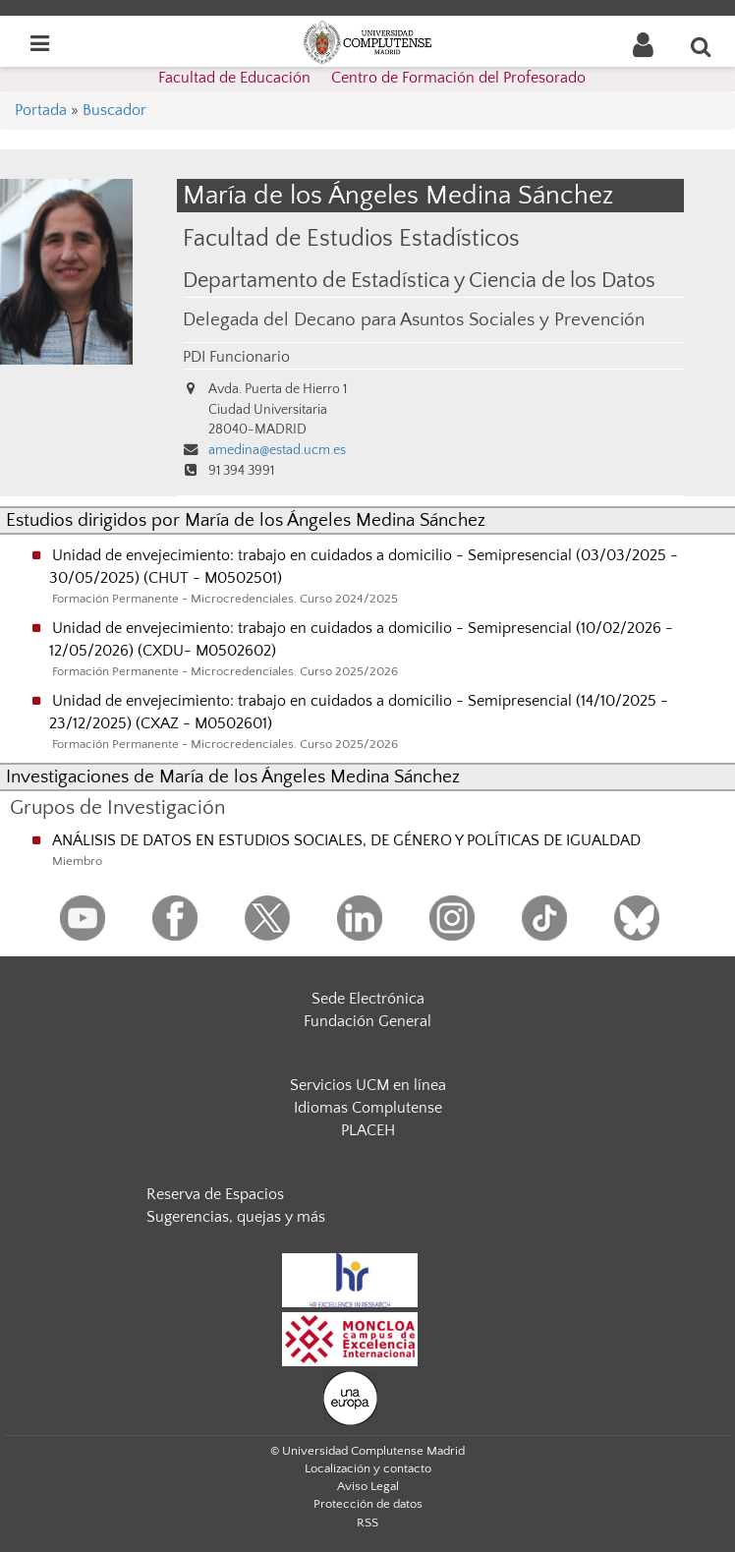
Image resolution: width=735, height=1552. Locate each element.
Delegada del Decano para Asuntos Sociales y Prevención (414, 320)
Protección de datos (368, 1504)
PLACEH (368, 1130)
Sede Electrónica (367, 998)
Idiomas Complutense (368, 1108)
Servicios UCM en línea (368, 1085)
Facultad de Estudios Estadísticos (351, 238)
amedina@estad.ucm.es (277, 450)
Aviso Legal (368, 1486)
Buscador (114, 110)
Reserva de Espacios (215, 1194)
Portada (41, 110)
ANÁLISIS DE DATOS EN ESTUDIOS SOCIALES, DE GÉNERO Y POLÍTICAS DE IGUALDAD (346, 840)
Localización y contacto (368, 1468)
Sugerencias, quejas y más (235, 1217)
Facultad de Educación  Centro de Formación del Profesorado (372, 77)
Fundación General (367, 1021)
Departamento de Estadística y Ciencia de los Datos (419, 281)
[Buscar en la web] (701, 46)
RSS (367, 1522)
